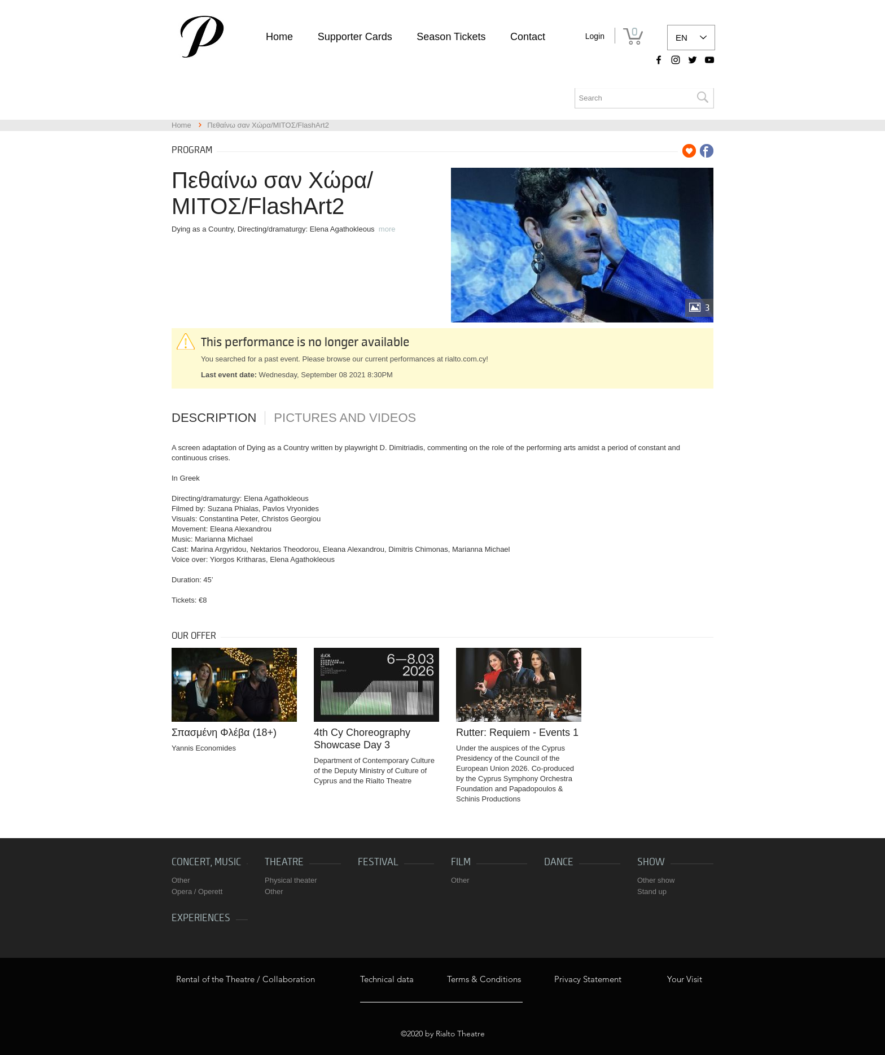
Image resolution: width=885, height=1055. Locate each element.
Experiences (201, 918)
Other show (655, 880)
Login (594, 36)
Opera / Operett (197, 891)
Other (181, 880)
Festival (378, 862)
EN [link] (681, 37)
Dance (558, 862)
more (387, 229)
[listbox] (691, 37)
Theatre (284, 862)
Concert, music (206, 862)
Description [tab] (214, 418)
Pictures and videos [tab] (345, 418)
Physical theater (291, 880)
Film (461, 862)
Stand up (652, 891)
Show (651, 862)
